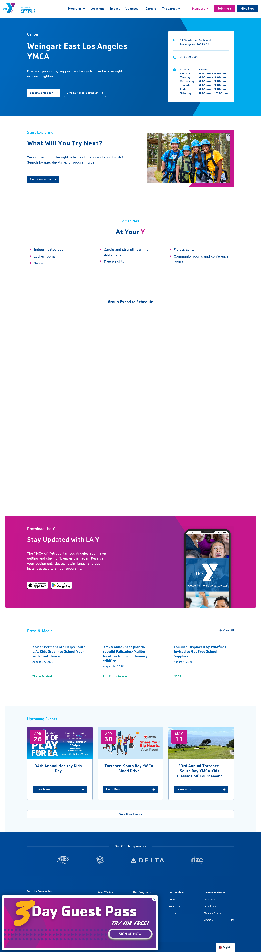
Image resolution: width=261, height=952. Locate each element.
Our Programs (142, 892)
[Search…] (217, 920)
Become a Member (44, 92)
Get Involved (176, 892)
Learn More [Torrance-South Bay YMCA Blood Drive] (130, 789)
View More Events (130, 814)
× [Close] (154, 899)
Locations (97, 8)
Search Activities (43, 179)
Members (198, 8)
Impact (115, 8)
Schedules (210, 906)
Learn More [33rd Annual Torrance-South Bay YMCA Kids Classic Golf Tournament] (201, 789)
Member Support (214, 912)
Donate (172, 899)
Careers (150, 8)
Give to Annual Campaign (85, 92)
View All (226, 630)
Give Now (247, 8)
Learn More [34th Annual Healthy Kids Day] (59, 789)
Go (232, 919)
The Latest (169, 8)
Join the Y (225, 8)
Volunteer (132, 8)
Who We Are (105, 892)
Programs (75, 8)
